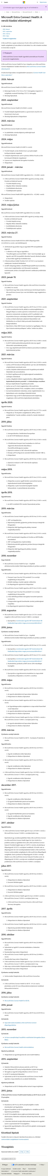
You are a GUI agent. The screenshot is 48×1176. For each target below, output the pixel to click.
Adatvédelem (4, 1171)
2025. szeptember (7, 31)
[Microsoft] (24, 2)
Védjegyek (16, 1173)
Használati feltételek (6, 1173)
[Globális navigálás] (1, 2)
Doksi (7, 12)
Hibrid (36, 12)
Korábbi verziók (17, 1169)
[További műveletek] (45, 12)
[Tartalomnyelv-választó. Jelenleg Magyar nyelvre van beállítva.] (5, 1164)
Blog (24, 1169)
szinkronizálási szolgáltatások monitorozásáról (14, 1139)
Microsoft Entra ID (27, 12)
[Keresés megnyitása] (37, 2)
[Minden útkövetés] (2, 12)
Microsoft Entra (16, 12)
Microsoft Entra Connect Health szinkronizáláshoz (19, 1047)
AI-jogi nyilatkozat (6, 1169)
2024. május (6, 36)
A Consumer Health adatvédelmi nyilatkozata (23, 1171)
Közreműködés (32, 1169)
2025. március (6, 33)
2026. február (6, 29)
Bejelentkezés (43, 2)
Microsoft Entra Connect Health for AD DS (17, 1000)
